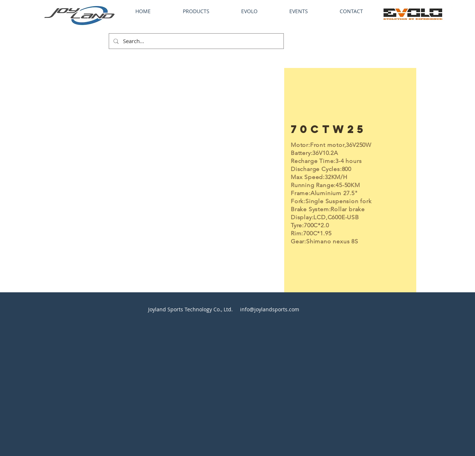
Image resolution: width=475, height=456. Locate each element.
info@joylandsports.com (269, 309)
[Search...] (195, 41)
